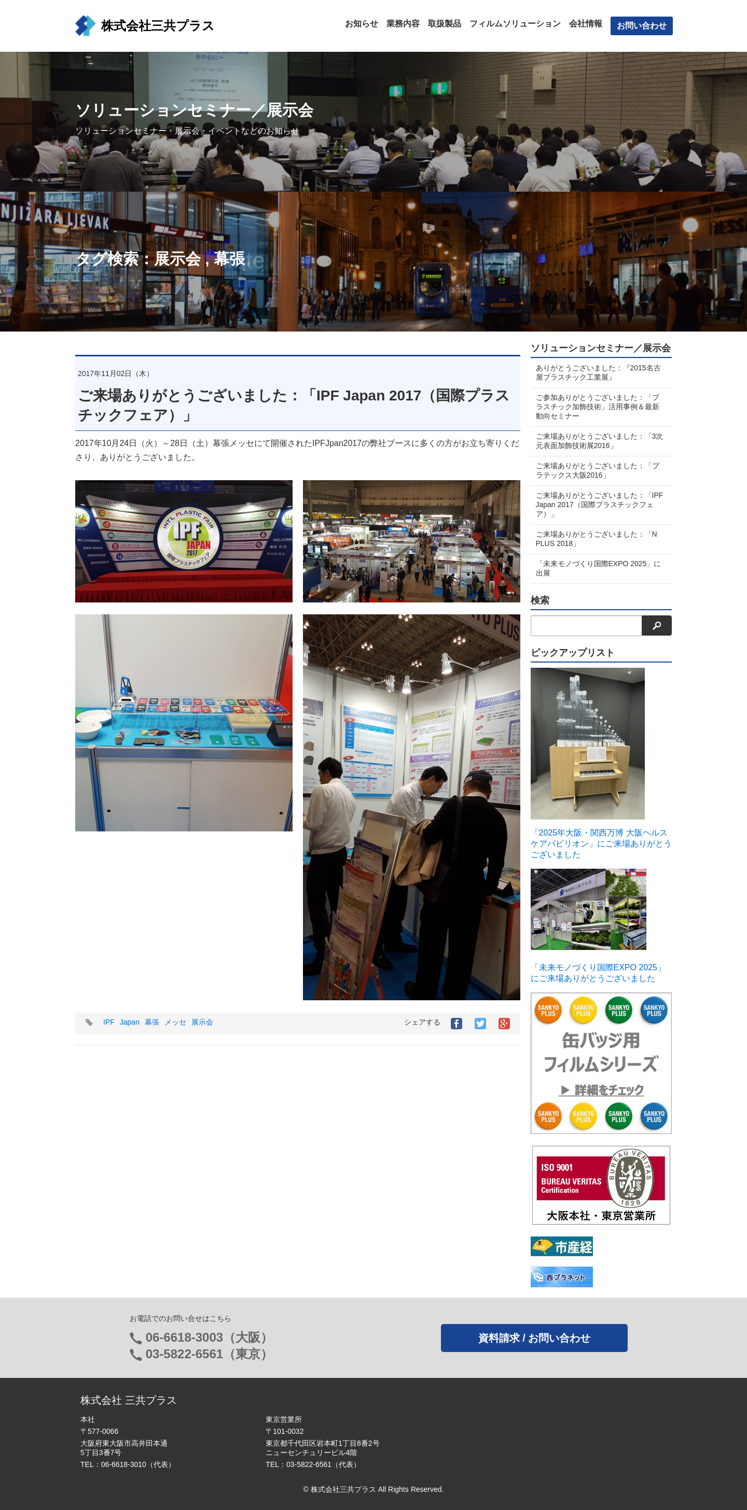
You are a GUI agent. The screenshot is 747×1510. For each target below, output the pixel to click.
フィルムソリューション (515, 23)
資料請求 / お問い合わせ (534, 1338)
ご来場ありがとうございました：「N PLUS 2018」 (596, 539)
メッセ (175, 1022)
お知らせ (361, 23)
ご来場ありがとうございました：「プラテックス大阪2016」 (597, 470)
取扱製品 (444, 23)
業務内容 (403, 23)
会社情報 (585, 23)
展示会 (177, 258)
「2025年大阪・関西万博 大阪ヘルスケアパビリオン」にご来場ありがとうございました (601, 843)
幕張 (229, 258)
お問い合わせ (642, 25)
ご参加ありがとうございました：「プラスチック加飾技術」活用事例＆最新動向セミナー (597, 406)
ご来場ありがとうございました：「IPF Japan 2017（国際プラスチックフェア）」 (598, 504)
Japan (130, 1022)
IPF (109, 1022)
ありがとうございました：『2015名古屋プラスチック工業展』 (598, 372)
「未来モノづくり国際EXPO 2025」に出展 (598, 568)
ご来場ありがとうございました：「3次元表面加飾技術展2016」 (596, 441)
